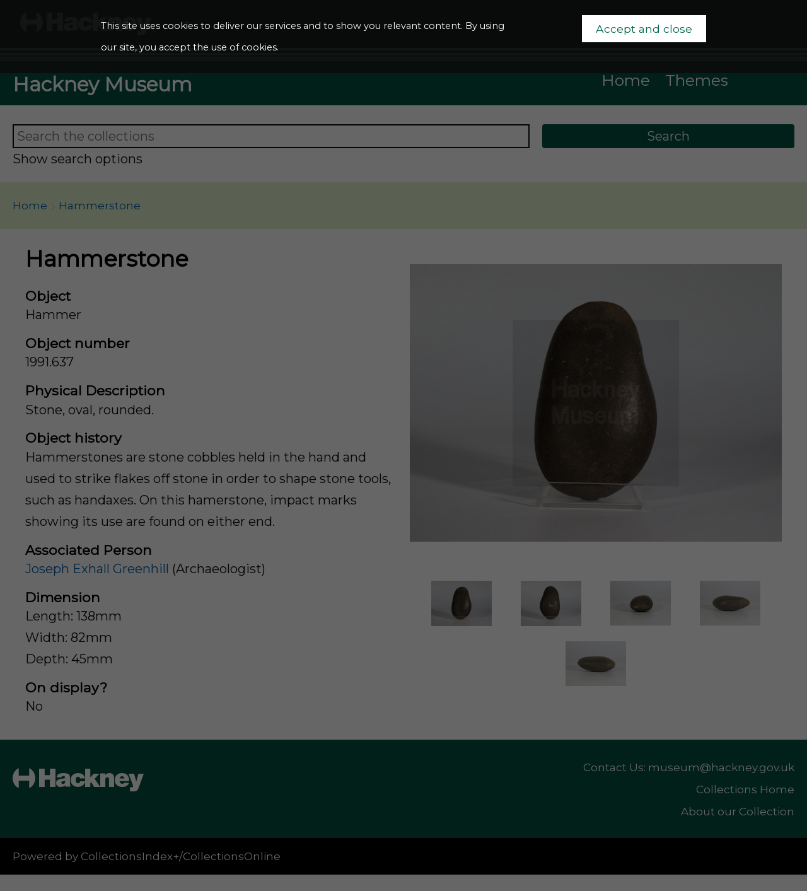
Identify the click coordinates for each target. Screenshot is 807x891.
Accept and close (644, 28)
